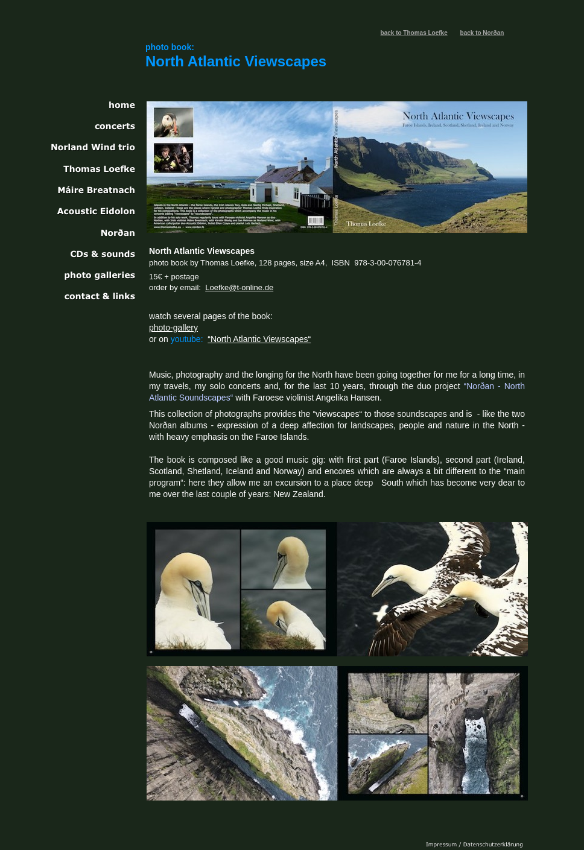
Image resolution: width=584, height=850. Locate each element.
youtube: (187, 339)
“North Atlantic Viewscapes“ (259, 339)
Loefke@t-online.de (239, 287)
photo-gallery (173, 327)
